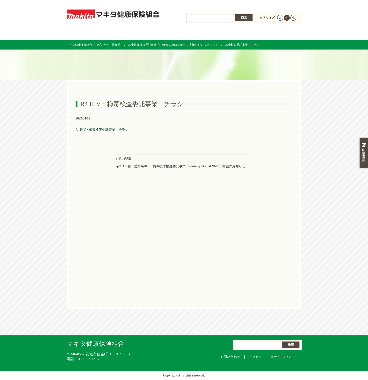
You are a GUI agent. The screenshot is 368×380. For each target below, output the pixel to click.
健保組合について (281, 33)
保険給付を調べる (164, 33)
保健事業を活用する (203, 33)
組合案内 (198, 4)
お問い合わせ (230, 357)
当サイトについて (284, 357)
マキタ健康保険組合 (79, 44)
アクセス (255, 357)
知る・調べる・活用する (363, 109)
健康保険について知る (125, 33)
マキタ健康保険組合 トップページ (86, 33)
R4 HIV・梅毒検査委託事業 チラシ (102, 129)
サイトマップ (267, 4)
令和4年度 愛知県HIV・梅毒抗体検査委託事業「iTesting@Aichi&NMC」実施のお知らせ (152, 44)
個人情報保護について (231, 4)
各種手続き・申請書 (242, 33)
